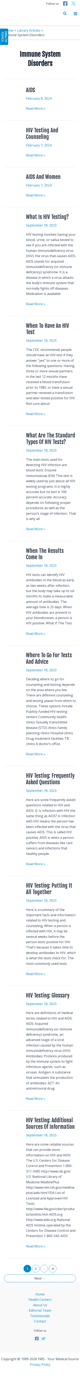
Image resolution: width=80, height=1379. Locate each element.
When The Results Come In (45, 554)
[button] (65, 13)
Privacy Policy (40, 1364)
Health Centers (40, 1299)
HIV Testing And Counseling (42, 133)
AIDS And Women (43, 177)
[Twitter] (73, 3)
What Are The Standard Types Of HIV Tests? (50, 438)
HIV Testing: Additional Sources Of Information (50, 1123)
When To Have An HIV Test (47, 329)
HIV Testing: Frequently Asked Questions (50, 778)
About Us (40, 1305)
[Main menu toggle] (75, 13)
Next (40, 1278)
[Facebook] (65, 3)
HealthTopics (4, 36)
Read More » (35, 108)
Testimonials (40, 1316)
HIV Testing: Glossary (47, 995)
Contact (40, 1321)
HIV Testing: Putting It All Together (49, 888)
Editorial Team (40, 1310)
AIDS (30, 90)
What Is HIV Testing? (47, 217)
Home (40, 1294)
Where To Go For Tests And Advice (49, 658)
